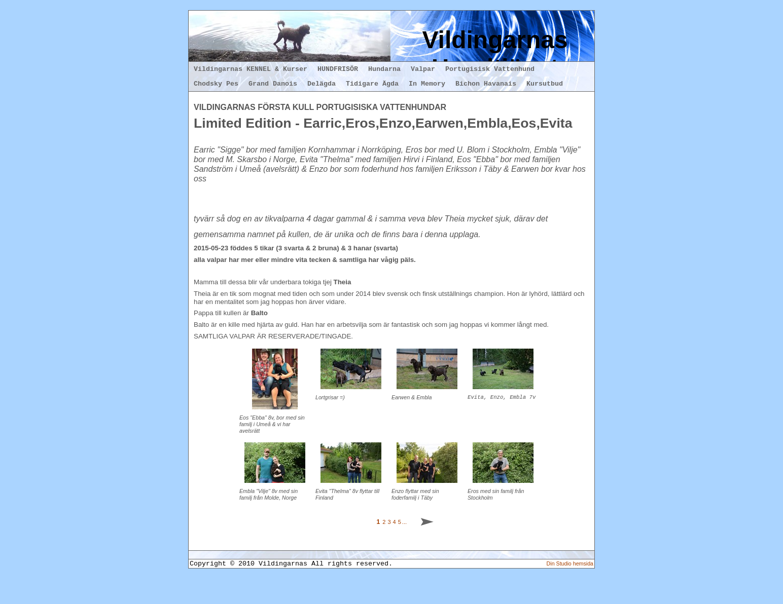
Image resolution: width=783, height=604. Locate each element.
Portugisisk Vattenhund (490, 68)
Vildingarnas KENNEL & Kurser (250, 68)
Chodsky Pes (216, 83)
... (404, 546)
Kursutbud (544, 83)
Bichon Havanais (485, 83)
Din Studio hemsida (570, 589)
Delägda (321, 83)
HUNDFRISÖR (337, 68)
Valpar (423, 68)
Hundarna (384, 68)
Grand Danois (272, 83)
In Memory (427, 83)
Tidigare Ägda (372, 83)
